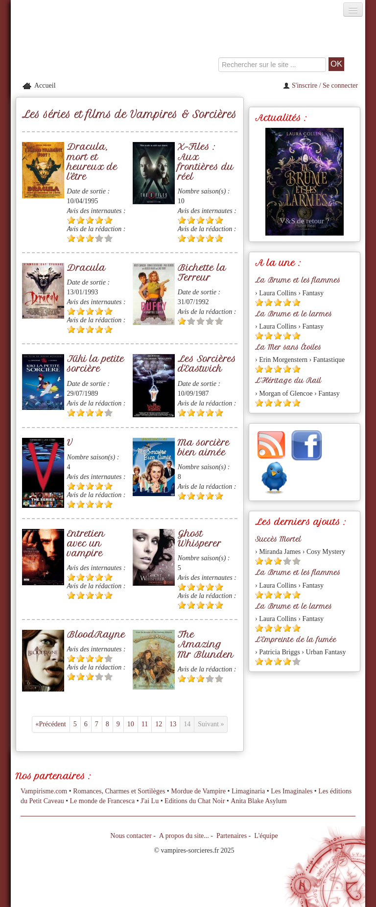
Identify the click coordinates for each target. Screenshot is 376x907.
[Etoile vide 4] (99, 238)
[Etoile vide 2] (191, 321)
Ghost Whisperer (199, 538)
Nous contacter (130, 835)
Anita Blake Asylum (258, 801)
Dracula (86, 268)
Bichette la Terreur (202, 273)
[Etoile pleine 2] (80, 220)
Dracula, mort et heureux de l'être (92, 161)
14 (187, 724)
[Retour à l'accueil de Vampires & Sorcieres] (66, 46)
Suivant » (211, 724)
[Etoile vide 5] (108, 238)
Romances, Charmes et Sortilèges (119, 791)
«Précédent (51, 724)
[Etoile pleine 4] (99, 220)
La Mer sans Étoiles (288, 347)
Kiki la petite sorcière (95, 364)
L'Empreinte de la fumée (295, 640)
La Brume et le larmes (293, 314)
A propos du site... (184, 835)
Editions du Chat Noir (194, 801)
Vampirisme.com (44, 791)
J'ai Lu (150, 801)
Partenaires (231, 835)
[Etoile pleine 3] (90, 220)
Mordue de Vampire (198, 791)
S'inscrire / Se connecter (320, 85)
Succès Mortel (278, 539)
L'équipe (266, 835)
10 (130, 724)
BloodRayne (96, 634)
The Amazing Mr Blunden (206, 644)
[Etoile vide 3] (200, 321)
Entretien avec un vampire (86, 543)
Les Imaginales (291, 791)
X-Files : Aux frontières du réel (206, 161)
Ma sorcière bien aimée (204, 447)
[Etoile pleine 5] (108, 220)
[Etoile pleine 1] (71, 220)
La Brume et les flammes (297, 280)
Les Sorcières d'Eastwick (207, 364)
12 (158, 724)
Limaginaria (248, 791)
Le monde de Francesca (102, 801)
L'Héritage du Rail (288, 380)
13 (172, 724)
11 (144, 724)
